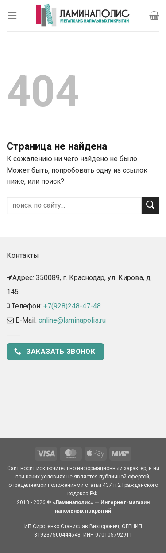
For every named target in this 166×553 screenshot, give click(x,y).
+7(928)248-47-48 (72, 306)
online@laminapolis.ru (72, 320)
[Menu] (12, 15)
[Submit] (150, 205)
